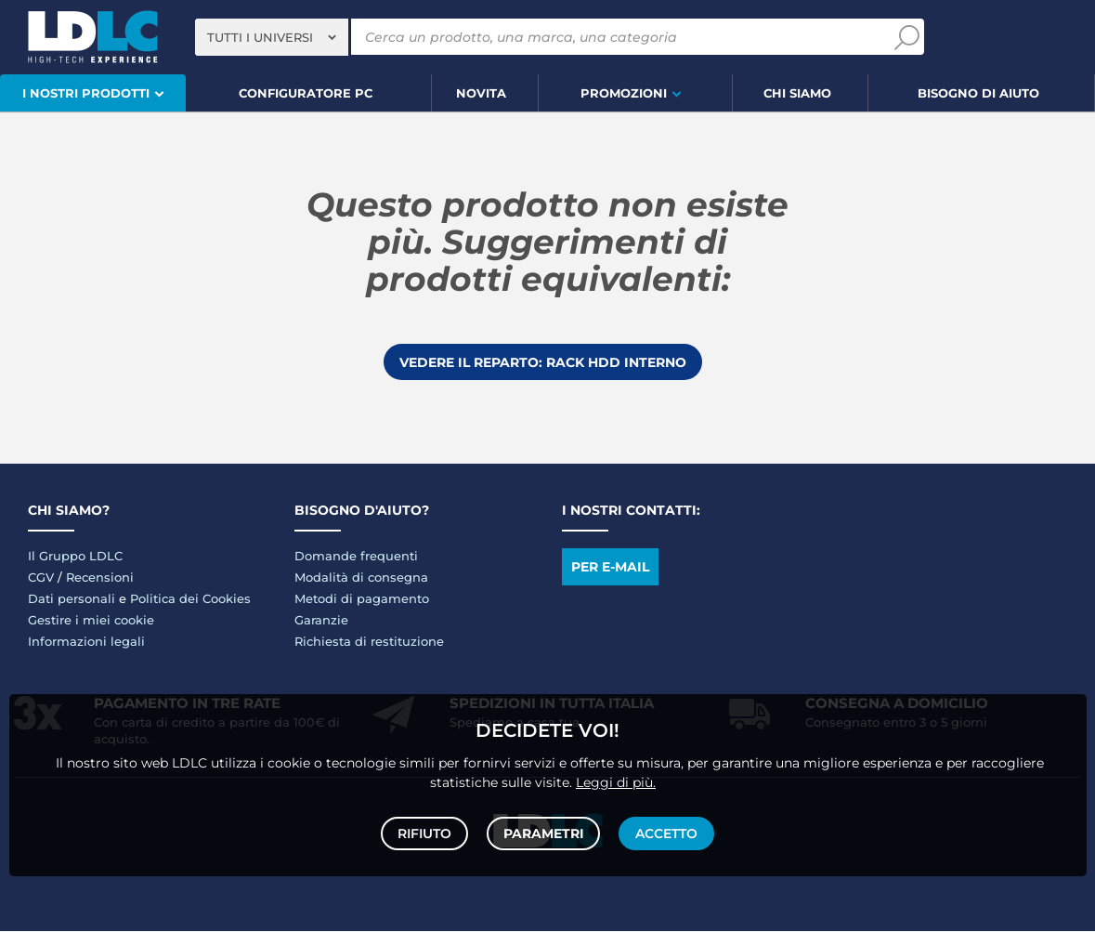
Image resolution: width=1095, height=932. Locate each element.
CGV (41, 578)
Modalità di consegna (361, 578)
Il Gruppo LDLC (75, 556)
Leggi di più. (616, 778)
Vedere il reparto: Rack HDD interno (542, 362)
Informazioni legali (86, 642)
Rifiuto (426, 831)
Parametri (543, 831)
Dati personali (71, 599)
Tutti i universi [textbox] (260, 37)
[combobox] (271, 37)
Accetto (665, 831)
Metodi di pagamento (361, 599)
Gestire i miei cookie (91, 620)
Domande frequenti (356, 556)
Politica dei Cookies (190, 599)
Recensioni (100, 578)
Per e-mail (610, 567)
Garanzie (321, 620)
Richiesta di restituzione (369, 642)
